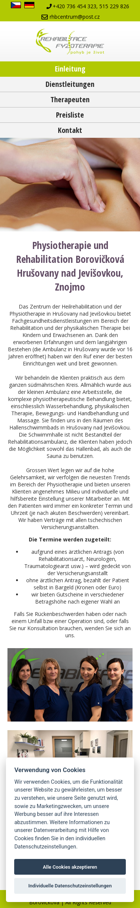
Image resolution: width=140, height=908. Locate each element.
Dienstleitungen (70, 84)
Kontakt (70, 130)
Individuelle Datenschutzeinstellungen (70, 886)
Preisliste (70, 115)
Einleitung (70, 69)
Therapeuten (70, 99)
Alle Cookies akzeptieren (70, 867)
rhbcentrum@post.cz (75, 16)
